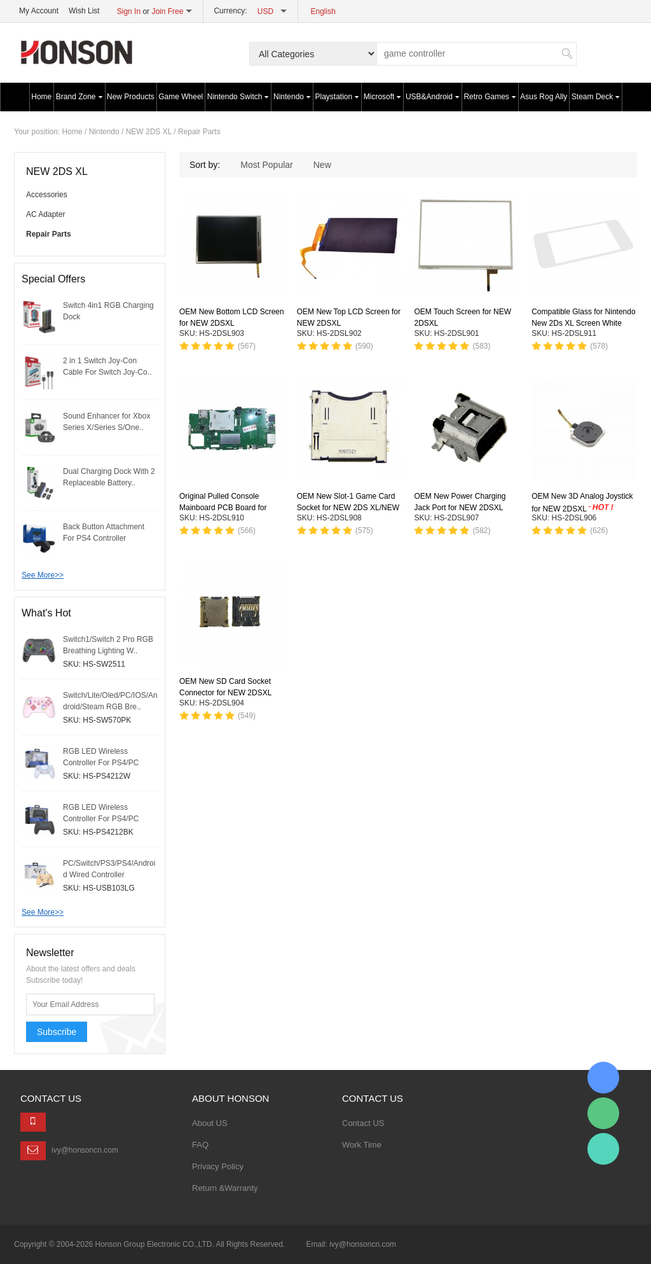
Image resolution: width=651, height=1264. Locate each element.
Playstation (337, 96)
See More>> (43, 575)
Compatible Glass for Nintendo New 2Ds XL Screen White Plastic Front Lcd (583, 323)
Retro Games (489, 96)
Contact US (363, 1123)
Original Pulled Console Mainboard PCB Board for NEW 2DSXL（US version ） (228, 508)
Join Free (167, 11)
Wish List (84, 10)
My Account (38, 10)
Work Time (361, 1144)
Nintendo (292, 96)
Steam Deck (596, 96)
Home (41, 96)
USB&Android (433, 96)
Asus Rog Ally (543, 96)
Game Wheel (180, 96)
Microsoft (383, 96)
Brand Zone (79, 96)
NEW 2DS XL (149, 131)
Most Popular (266, 165)
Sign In (128, 11)
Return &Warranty (225, 1188)
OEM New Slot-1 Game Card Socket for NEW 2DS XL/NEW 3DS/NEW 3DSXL (348, 508)
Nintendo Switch (238, 96)
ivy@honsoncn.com (84, 1150)
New (322, 165)
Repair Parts (199, 131)
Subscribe (56, 1032)
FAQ (200, 1144)
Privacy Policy (217, 1166)
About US (210, 1123)
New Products (130, 96)
